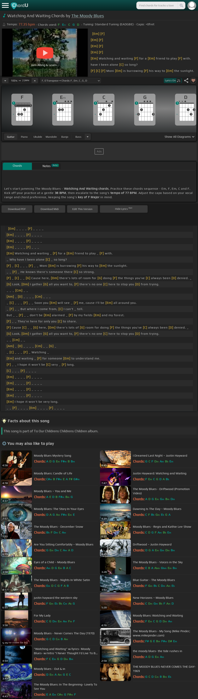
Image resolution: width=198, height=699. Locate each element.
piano (24, 136)
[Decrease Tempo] (5, 80)
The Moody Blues (87, 15)
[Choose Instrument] (87, 137)
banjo (64, 136)
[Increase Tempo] (35, 80)
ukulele (37, 136)
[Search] (181, 5)
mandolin (51, 136)
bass (78, 136)
